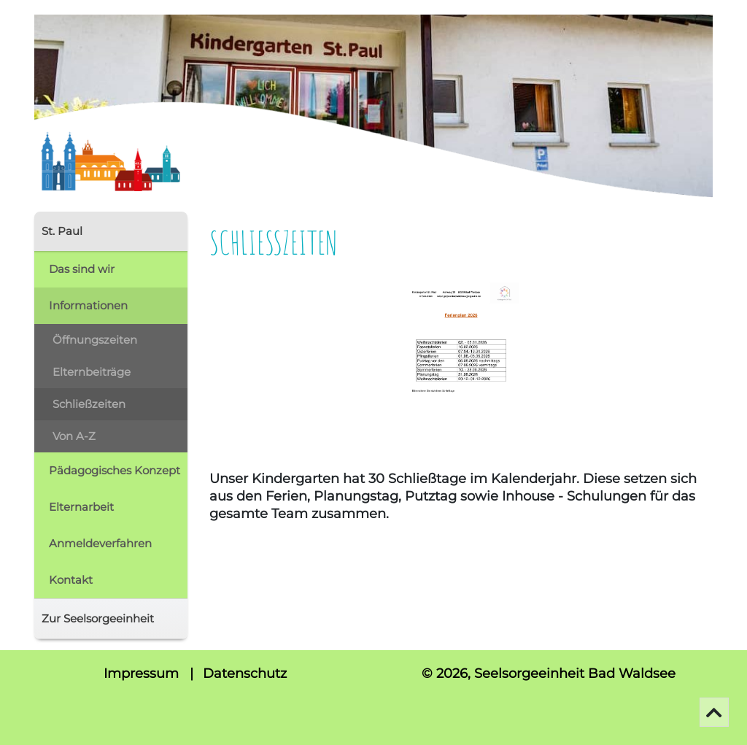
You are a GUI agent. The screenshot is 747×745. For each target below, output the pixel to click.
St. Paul (62, 231)
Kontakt (71, 580)
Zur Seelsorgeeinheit (98, 618)
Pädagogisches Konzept (114, 470)
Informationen (88, 305)
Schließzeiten (89, 404)
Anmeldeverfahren (100, 543)
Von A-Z (74, 436)
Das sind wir (82, 269)
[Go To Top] (714, 712)
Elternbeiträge (92, 372)
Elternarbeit (81, 507)
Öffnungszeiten (95, 340)
